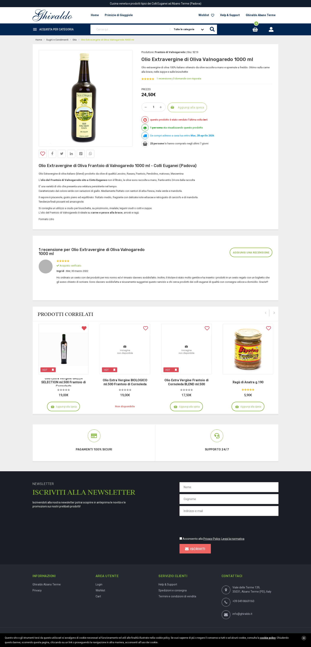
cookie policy (267, 637)
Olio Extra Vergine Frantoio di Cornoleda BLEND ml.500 (186, 382)
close (303, 638)
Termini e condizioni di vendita (177, 596)
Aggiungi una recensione (251, 252)
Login (99, 584)
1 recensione (163, 78)
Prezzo (146, 89)
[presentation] (209, 525)
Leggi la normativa (232, 538)
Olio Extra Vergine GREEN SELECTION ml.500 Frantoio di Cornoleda (63, 382)
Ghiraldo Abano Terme (260, 15)
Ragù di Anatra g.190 (248, 382)
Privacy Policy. (212, 538)
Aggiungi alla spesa (191, 107)
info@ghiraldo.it (242, 613)
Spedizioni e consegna (172, 590)
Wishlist (206, 15)
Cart (98, 596)
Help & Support (230, 15)
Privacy (37, 590)
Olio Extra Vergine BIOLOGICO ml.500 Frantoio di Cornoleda (125, 382)
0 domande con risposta (187, 78)
